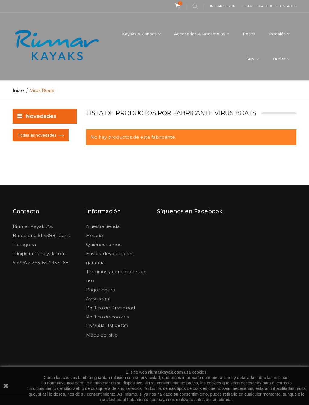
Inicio (18, 90)
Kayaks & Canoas (139, 33)
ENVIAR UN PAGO (107, 326)
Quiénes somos (103, 244)
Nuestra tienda (103, 226)
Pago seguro (100, 290)
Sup (250, 58)
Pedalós (277, 33)
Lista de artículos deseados (269, 6)
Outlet (279, 58)
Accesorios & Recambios (199, 33)
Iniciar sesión (223, 6)
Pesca (249, 33)
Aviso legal (98, 299)
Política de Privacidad (110, 308)
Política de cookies (107, 317)
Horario (94, 235)
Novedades (41, 116)
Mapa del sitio (102, 335)
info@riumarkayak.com (39, 253)
